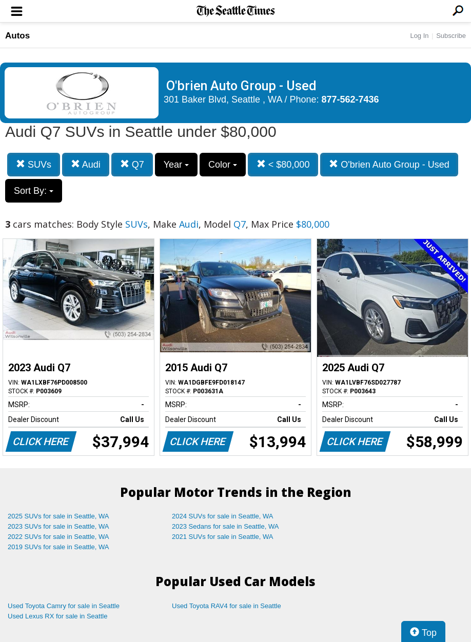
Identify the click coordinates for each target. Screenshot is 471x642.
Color (222, 164)
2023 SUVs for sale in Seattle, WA (58, 526)
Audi (86, 164)
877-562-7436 (350, 99)
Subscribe (451, 35)
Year (176, 164)
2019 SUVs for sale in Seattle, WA (58, 547)
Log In (419, 35)
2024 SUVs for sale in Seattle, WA (222, 516)
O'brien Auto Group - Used (389, 164)
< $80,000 (283, 164)
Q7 (132, 164)
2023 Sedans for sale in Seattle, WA (225, 526)
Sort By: (33, 191)
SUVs (33, 164)
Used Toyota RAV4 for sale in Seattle (226, 606)
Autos (17, 36)
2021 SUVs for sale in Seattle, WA (222, 536)
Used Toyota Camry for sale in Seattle (64, 606)
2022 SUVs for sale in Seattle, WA (58, 536)
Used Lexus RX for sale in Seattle (57, 616)
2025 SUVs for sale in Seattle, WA (58, 516)
